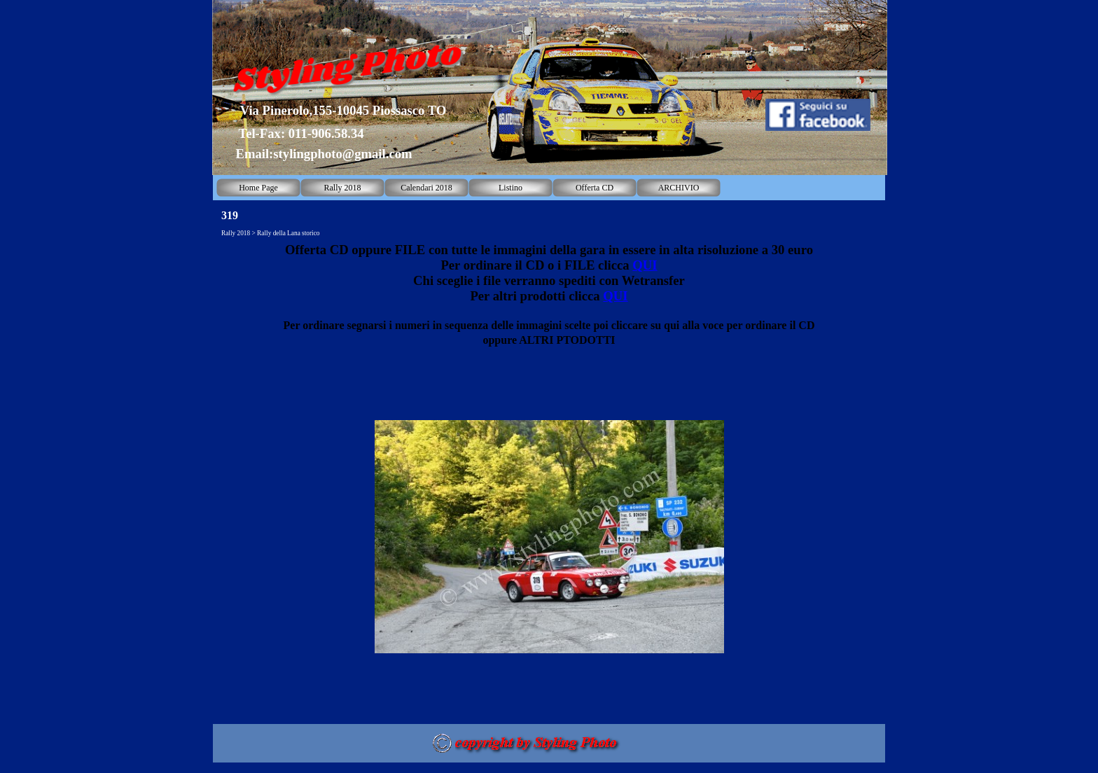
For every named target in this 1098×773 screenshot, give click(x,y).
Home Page (258, 188)
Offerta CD (594, 188)
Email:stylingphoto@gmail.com (323, 153)
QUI (644, 265)
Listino (510, 188)
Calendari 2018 (426, 188)
